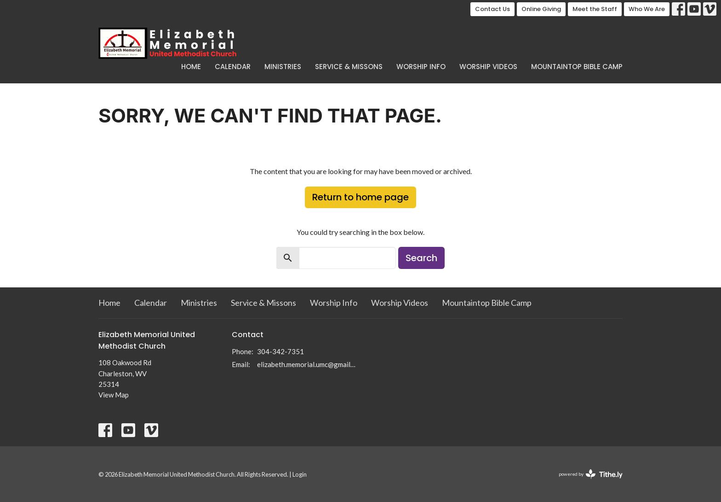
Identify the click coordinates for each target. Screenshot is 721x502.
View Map (113, 395)
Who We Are (647, 9)
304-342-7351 (280, 351)
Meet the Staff (594, 9)
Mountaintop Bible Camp (577, 66)
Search (421, 257)
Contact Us (492, 9)
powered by (591, 474)
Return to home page (360, 197)
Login (299, 474)
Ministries (282, 66)
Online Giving (541, 9)
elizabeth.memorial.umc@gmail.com (306, 364)
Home (191, 66)
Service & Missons (349, 66)
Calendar (233, 66)
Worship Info (421, 66)
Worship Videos (488, 66)
